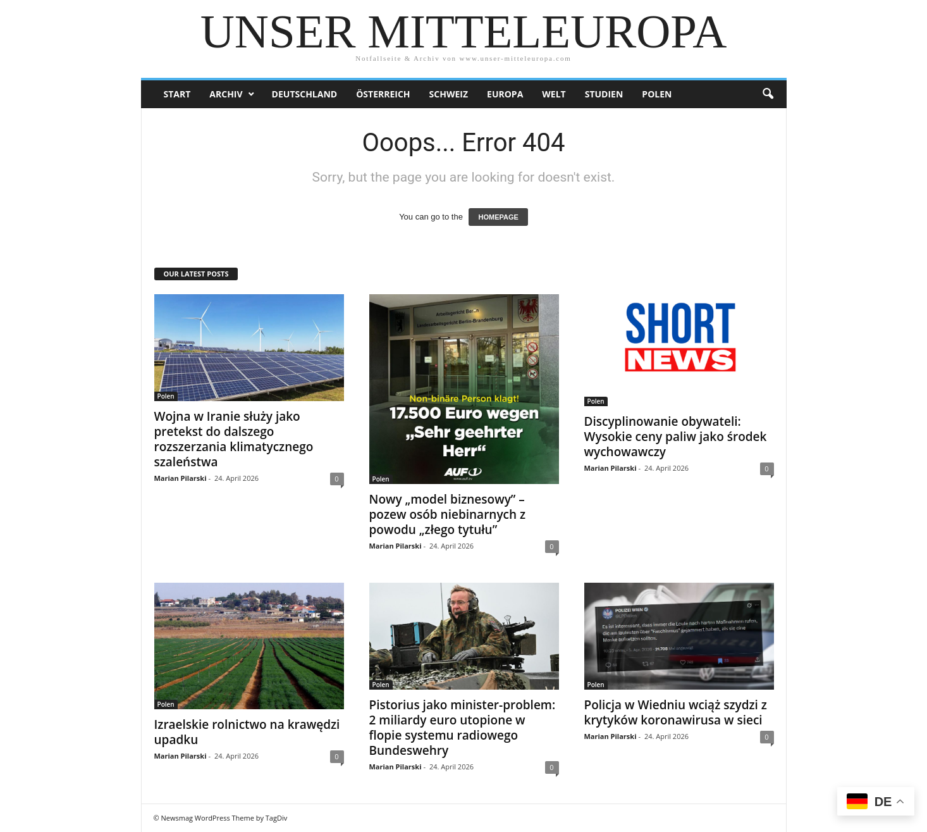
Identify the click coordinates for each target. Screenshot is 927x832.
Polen (657, 94)
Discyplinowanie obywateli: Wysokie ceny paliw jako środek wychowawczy (675, 436)
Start (177, 94)
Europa (505, 94)
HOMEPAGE (498, 217)
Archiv (225, 94)
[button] (768, 94)
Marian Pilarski (180, 478)
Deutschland (305, 94)
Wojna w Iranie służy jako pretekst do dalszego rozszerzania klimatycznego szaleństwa (234, 439)
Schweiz (448, 94)
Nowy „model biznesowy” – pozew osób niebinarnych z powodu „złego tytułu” (447, 514)
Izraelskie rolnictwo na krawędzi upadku (247, 732)
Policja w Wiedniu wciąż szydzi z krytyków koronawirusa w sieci (675, 712)
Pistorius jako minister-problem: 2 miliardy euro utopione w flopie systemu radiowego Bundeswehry (462, 728)
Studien (604, 94)
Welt (553, 94)
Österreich (383, 94)
